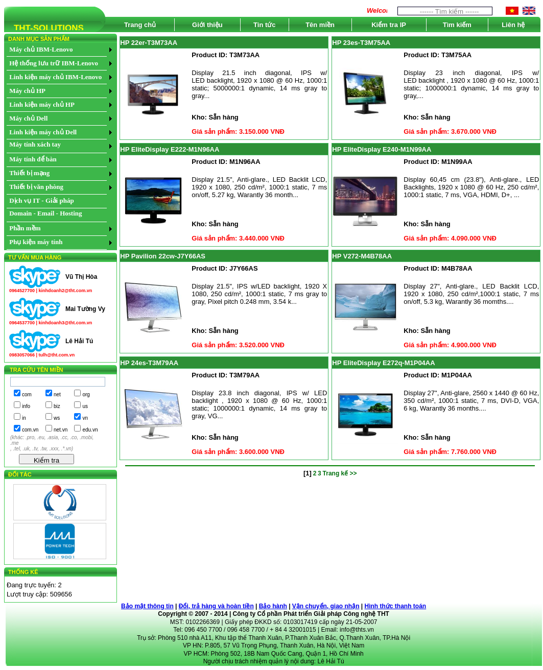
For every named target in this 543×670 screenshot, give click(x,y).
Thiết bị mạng (29, 173)
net (57, 394)
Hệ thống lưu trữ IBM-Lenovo (53, 63)
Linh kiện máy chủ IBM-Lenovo (55, 77)
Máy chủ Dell (28, 118)
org (85, 394)
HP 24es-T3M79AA (149, 363)
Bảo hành (273, 606)
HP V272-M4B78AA (362, 256)
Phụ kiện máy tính (35, 242)
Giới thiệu (207, 25)
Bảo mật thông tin (147, 606)
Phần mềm (24, 228)
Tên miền (320, 25)
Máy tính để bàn (33, 159)
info (26, 406)
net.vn (60, 430)
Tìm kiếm (457, 25)
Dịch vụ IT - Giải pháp (41, 200)
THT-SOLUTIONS (44, 30)
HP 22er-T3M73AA (148, 42)
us (85, 406)
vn (85, 418)
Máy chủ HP (27, 90)
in (24, 418)
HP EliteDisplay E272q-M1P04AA (383, 363)
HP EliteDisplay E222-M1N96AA (169, 149)
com (27, 394)
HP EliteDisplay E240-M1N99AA (381, 149)
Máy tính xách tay (35, 144)
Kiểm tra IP (388, 25)
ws (57, 418)
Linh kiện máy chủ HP (42, 104)
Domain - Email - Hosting (45, 213)
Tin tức (264, 25)
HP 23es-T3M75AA (361, 42)
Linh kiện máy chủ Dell (43, 132)
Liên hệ (513, 25)
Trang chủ (140, 25)
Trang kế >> (340, 473)
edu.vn (90, 430)
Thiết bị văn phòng (36, 186)
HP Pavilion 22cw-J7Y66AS (162, 256)
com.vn (30, 430)
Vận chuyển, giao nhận (326, 606)
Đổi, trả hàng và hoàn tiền (216, 606)
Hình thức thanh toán (396, 606)
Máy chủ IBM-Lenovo (41, 49)
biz (57, 406)
